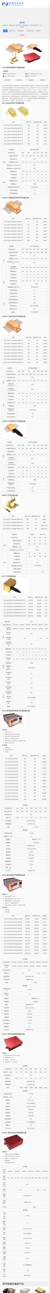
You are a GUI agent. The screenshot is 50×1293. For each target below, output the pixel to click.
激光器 (5, 30)
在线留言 (31, 80)
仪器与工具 (12, 30)
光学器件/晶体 (30, 30)
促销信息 (42, 80)
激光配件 (38, 30)
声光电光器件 (20, 30)
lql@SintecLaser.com (36, 73)
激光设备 (22, 35)
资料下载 (7, 80)
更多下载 (19, 80)
